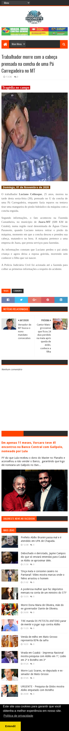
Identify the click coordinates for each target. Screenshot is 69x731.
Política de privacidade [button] (18, 715)
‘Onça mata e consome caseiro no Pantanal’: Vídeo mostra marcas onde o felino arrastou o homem (42, 575)
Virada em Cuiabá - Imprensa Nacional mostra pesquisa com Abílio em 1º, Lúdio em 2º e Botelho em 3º (43, 656)
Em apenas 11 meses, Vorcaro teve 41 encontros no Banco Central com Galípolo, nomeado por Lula (32, 447)
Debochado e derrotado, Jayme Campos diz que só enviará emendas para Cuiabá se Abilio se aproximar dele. (43, 557)
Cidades (17, 291)
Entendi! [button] (10, 726)
